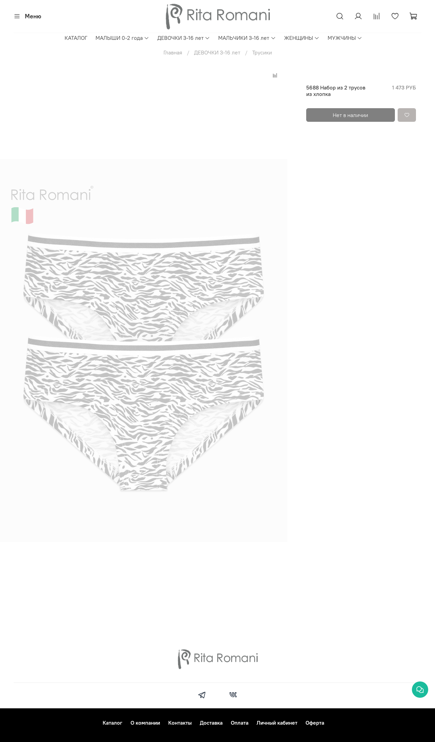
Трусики (262, 52)
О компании (145, 722)
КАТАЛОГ (76, 37)
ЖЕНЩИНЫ (301, 37)
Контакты (180, 722)
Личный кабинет (277, 722)
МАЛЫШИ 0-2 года (122, 37)
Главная (172, 52)
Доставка (211, 722)
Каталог (112, 722)
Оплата (239, 722)
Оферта (315, 722)
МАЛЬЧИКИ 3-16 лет (247, 37)
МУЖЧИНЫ (345, 37)
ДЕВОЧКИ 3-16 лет (183, 37)
